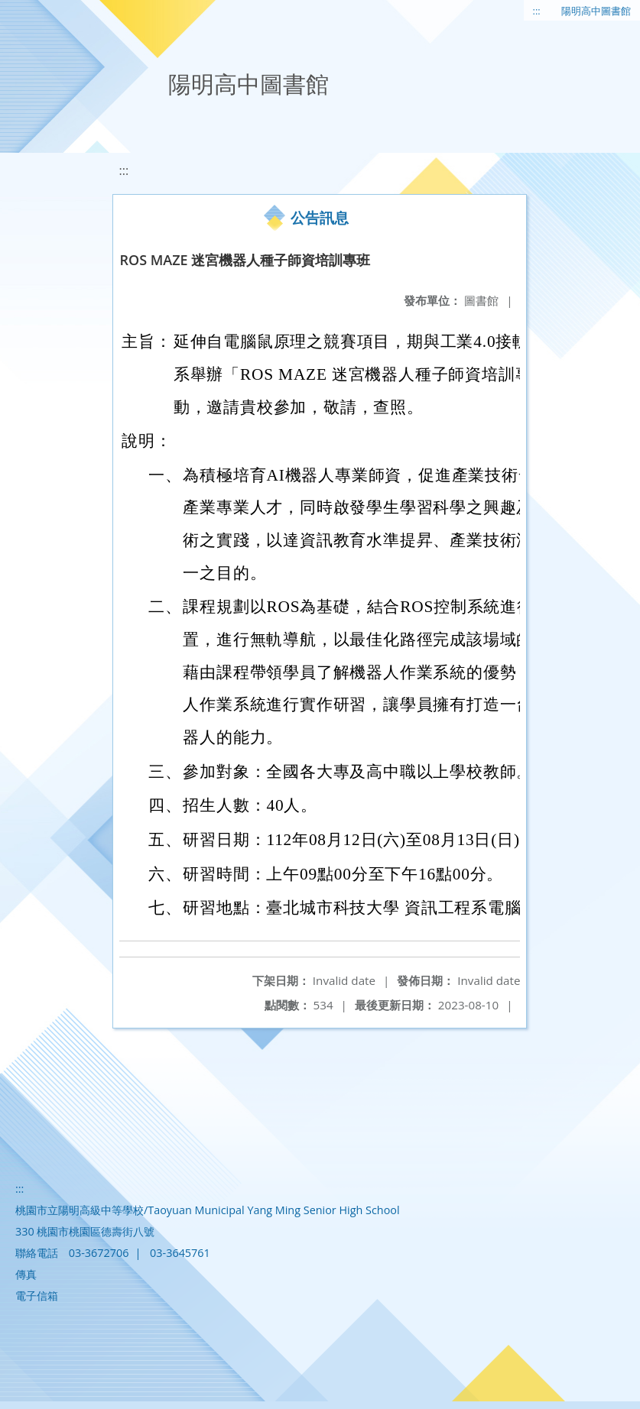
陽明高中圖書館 (596, 11)
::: (537, 11)
